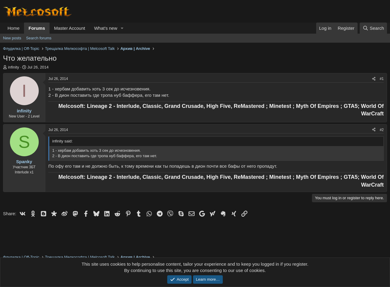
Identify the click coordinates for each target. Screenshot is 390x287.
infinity (13, 67)
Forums (37, 28)
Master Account (69, 28)
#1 (382, 79)
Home (14, 28)
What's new (105, 28)
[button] (122, 28)
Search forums (39, 38)
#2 (382, 130)
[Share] (374, 78)
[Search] (373, 28)
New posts (12, 38)
